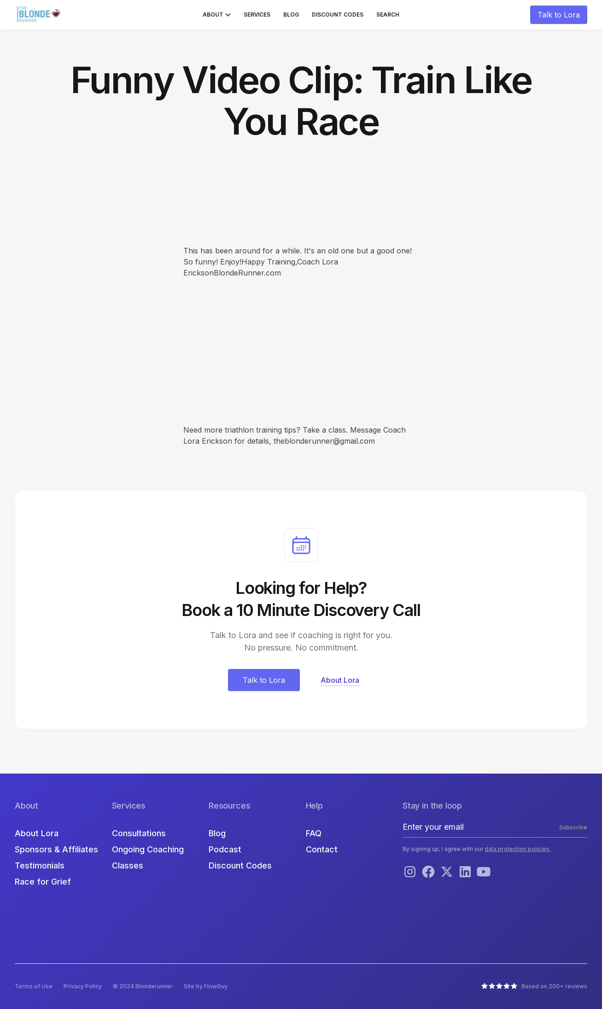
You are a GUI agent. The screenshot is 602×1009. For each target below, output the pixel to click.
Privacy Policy (83, 986)
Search (387, 14)
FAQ (313, 833)
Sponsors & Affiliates (56, 849)
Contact (322, 849)
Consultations (139, 833)
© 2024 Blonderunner (143, 986)
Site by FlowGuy (206, 986)
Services (257, 14)
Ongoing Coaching (148, 849)
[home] (40, 14)
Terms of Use (34, 986)
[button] (216, 15)
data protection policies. (518, 848)
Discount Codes (337, 14)
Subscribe (573, 827)
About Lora (36, 833)
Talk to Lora (559, 14)
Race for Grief (43, 881)
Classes (127, 865)
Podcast (225, 849)
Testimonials (39, 865)
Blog (291, 14)
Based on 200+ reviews (554, 986)
